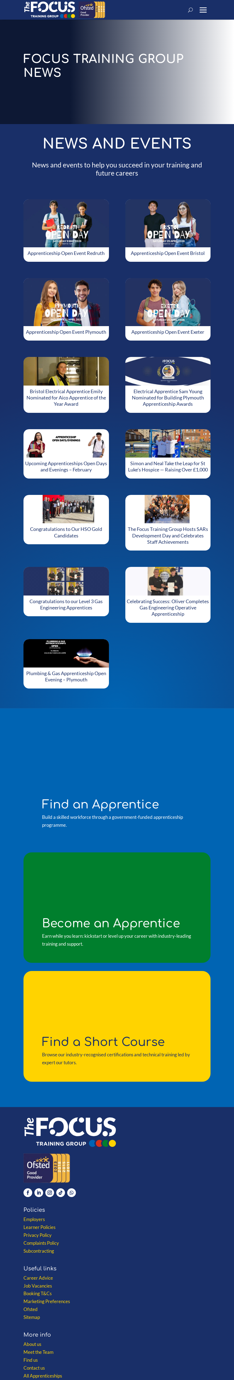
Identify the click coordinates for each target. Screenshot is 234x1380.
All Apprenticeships (42, 1376)
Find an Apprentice (100, 804)
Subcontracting (38, 1251)
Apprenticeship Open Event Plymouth (66, 332)
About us (32, 1344)
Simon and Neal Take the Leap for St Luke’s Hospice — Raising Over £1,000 (168, 466)
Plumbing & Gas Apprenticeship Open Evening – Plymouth (66, 676)
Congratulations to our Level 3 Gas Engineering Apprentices (66, 604)
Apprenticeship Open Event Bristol (168, 253)
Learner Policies (39, 1227)
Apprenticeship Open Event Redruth (66, 253)
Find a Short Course (103, 1042)
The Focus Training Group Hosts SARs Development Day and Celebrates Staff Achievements (168, 535)
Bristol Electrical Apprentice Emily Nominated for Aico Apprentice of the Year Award (66, 397)
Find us (30, 1360)
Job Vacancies (37, 1286)
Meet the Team (38, 1352)
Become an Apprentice (111, 923)
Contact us (34, 1368)
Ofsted (30, 1309)
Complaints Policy (41, 1243)
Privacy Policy (37, 1235)
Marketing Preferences (46, 1301)
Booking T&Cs (37, 1293)
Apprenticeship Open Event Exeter (167, 332)
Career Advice (38, 1278)
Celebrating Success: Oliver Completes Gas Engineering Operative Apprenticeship (168, 607)
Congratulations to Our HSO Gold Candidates (66, 532)
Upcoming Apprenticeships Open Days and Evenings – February (66, 466)
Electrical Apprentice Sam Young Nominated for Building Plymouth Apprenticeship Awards (168, 397)
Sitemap (31, 1317)
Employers (34, 1219)
